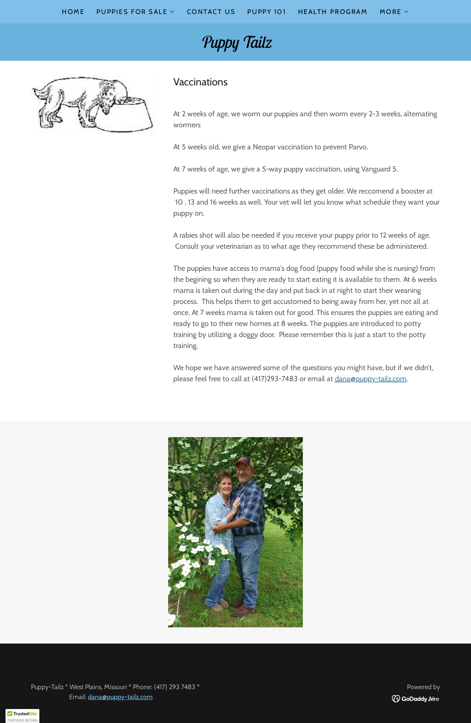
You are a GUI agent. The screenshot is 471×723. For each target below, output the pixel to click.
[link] (235, 45)
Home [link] (73, 12)
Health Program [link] (333, 12)
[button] (135, 11)
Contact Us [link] (211, 12)
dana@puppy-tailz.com (371, 378)
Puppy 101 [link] (266, 12)
